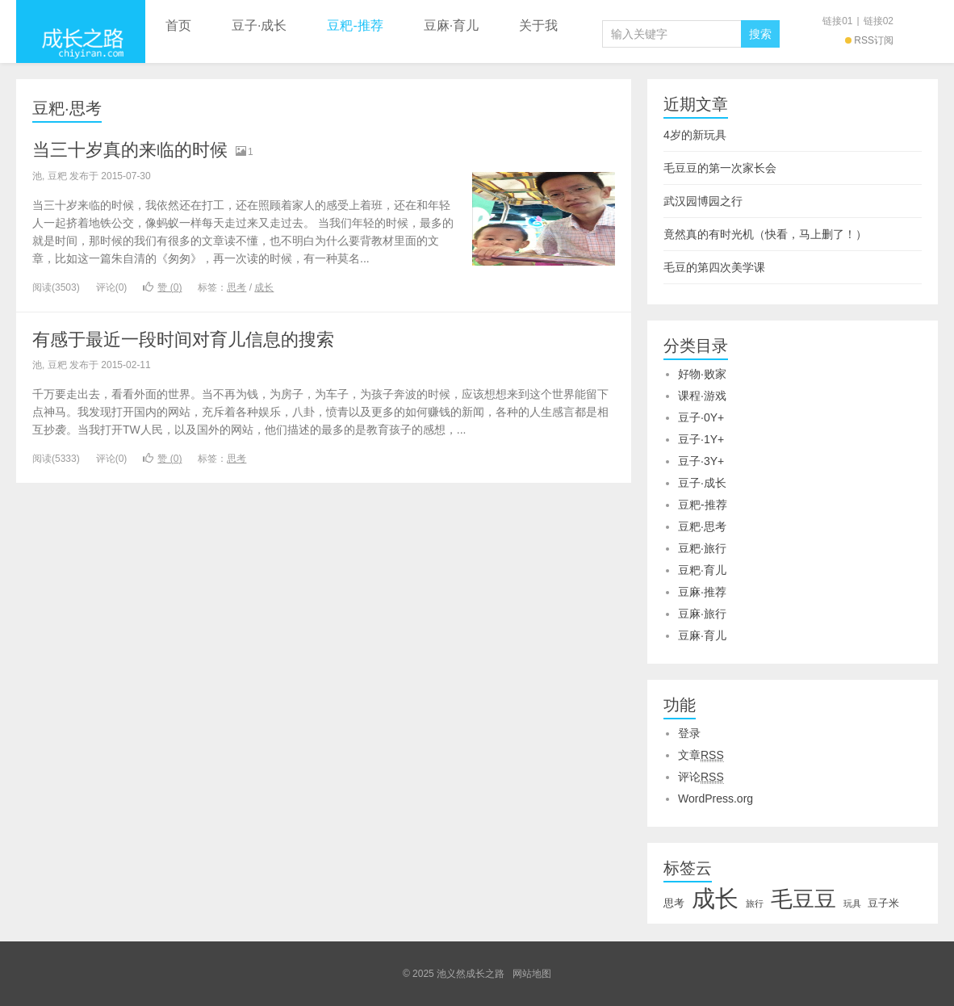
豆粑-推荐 (355, 25)
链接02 (878, 21)
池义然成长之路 (80, 31)
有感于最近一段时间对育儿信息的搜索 (183, 339)
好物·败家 (702, 373)
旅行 (755, 903)
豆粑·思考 (67, 108)
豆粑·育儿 (702, 570)
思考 (236, 287)
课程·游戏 (702, 395)
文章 (701, 755)
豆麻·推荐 (702, 591)
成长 (264, 287)
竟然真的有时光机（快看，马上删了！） (765, 234)
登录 (689, 733)
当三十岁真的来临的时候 (130, 150)
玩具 (852, 903)
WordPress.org (715, 798)
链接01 (837, 21)
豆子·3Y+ (701, 461)
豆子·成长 (259, 25)
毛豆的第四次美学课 (714, 267)
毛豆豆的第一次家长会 (719, 167)
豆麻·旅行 (702, 613)
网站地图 (532, 973)
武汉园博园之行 (703, 201)
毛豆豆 (803, 899)
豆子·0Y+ (701, 417)
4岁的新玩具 (694, 134)
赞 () (162, 287)
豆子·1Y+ (701, 439)
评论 (701, 777)
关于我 (538, 25)
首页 (178, 25)
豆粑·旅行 (702, 548)
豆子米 (883, 903)
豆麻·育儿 (451, 25)
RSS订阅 (869, 40)
